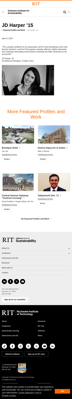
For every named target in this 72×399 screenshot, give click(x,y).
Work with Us (7, 268)
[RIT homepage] (20, 313)
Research (5, 263)
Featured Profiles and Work (14, 30)
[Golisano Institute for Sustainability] (20, 240)
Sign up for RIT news (36, 354)
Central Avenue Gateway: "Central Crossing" (15, 196)
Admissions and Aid (10, 258)
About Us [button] (5, 248)
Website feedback (12, 354)
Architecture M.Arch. (9, 155)
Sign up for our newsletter (14, 300)
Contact (5, 273)
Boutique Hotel (10, 148)
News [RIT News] (40, 336)
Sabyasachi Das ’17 (48, 195)
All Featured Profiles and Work (35, 219)
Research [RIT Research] (42, 321)
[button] (2, 12)
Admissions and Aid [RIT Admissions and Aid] (10, 336)
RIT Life (41, 326)
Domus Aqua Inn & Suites (51, 148)
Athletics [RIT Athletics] (41, 331)
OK (62, 391)
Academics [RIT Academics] (6, 326)
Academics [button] (6, 253)
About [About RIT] (4, 321)
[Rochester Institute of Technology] (36, 4)
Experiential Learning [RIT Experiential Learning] (10, 331)
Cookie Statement (26, 393)
